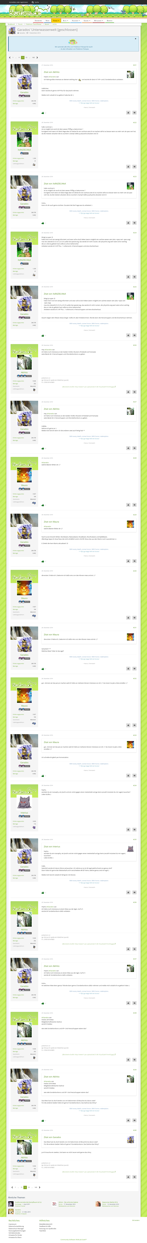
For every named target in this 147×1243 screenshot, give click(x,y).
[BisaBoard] (73, 12)
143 (33, 57)
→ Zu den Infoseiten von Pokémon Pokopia (74, 49)
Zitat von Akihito (51, 72)
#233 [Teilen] (134, 735)
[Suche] (35, 2)
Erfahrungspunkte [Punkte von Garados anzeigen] (18, 101)
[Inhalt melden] (128, 112)
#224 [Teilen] (134, 233)
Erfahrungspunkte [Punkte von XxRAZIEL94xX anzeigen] (18, 158)
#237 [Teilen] (134, 959)
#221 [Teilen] (134, 65)
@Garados (52, 77)
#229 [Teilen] (134, 515)
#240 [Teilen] (134, 1130)
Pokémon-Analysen (21, 1214)
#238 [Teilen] (134, 1013)
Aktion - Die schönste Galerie (68, 1202)
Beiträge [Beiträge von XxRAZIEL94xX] (15, 161)
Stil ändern (136, 1220)
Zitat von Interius (52, 846)
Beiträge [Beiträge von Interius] (15, 824)
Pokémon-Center (20, 1206)
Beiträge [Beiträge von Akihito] (15, 383)
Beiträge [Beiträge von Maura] (15, 496)
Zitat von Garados (52, 1137)
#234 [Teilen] (134, 785)
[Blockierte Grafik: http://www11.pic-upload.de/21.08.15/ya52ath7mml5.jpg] (88, 387)
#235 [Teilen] (134, 839)
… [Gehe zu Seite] (15, 57)
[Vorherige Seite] (9, 57)
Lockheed (18, 1212)
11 (19, 57)
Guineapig (18, 1204)
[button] (135, 39)
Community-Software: (74, 1240)
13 (26, 57)
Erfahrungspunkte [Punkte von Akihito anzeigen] (18, 381)
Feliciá (104, 1204)
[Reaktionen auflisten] (44, 112)
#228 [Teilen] (134, 458)
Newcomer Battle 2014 (110, 1202)
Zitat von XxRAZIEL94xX (55, 183)
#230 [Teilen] (134, 571)
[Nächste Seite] (37, 57)
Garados (22, 33)
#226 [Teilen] (134, 345)
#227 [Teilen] (134, 402)
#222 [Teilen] (134, 122)
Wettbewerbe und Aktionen (67, 1206)
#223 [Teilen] (134, 176)
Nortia (60, 1204)
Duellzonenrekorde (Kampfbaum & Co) (28, 1202)
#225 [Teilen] (134, 287)
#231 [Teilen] (134, 627)
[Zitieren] (134, 112)
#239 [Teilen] (134, 1070)
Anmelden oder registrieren (18, 2)
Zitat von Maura (51, 521)
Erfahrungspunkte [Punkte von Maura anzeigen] (18, 494)
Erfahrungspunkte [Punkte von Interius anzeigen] (18, 821)
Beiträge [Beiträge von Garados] (15, 103)
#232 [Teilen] (134, 678)
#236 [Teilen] (134, 902)
